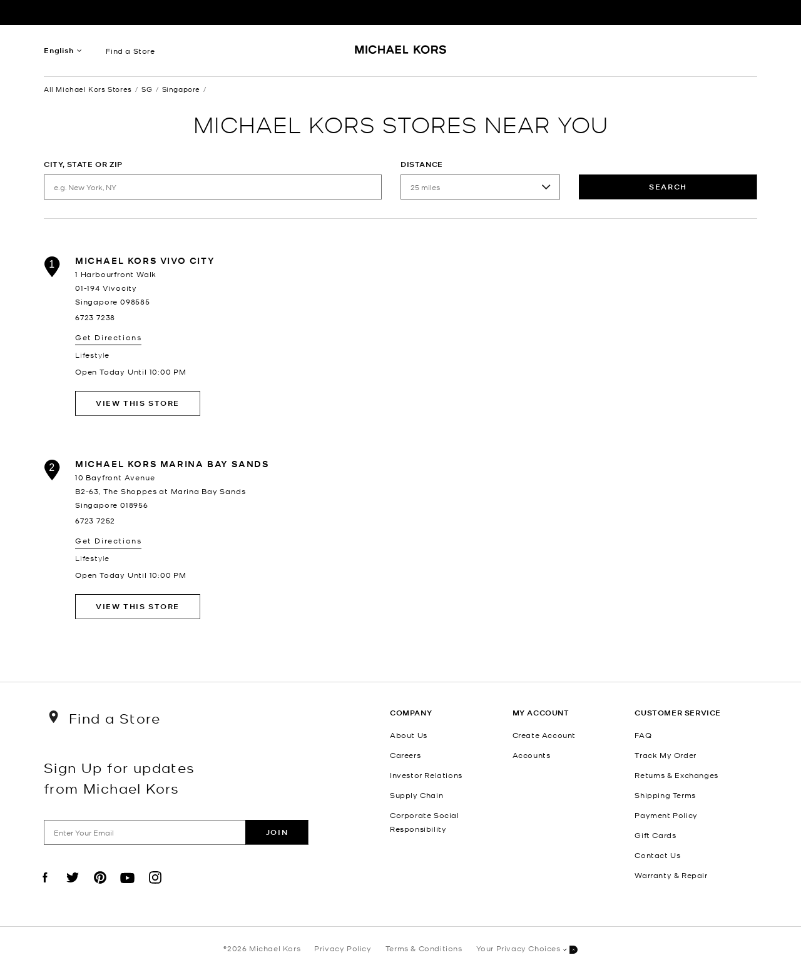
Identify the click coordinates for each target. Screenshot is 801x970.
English (59, 50)
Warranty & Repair (671, 875)
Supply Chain (416, 795)
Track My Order (665, 755)
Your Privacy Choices (527, 949)
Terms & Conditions (423, 948)
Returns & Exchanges (676, 775)
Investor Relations (426, 775)
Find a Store (130, 51)
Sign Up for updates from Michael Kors (119, 777)
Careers (405, 755)
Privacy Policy (342, 948)
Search (668, 186)
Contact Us (657, 855)
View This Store (138, 403)
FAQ (643, 735)
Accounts (532, 755)
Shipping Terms (665, 795)
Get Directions (108, 337)
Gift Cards (655, 835)
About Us (408, 735)
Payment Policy (666, 815)
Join (277, 832)
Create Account (544, 735)
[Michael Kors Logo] (401, 54)
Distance (421, 164)
